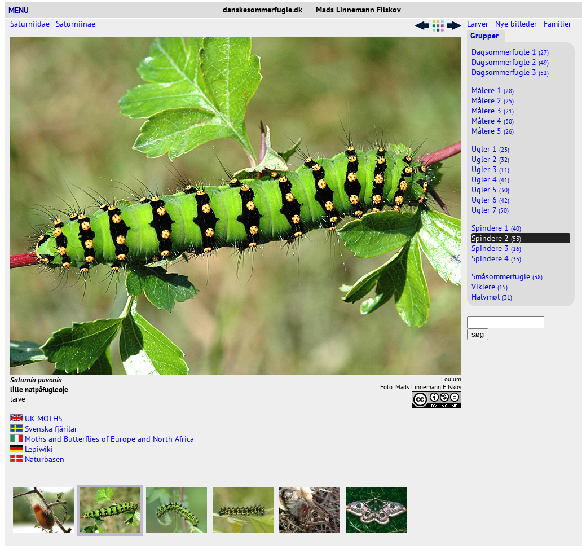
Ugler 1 (490, 149)
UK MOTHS (36, 419)
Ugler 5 (490, 189)
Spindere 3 (496, 248)
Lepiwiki (31, 449)
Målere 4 (492, 121)
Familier (559, 24)
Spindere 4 (496, 258)
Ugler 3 (490, 169)
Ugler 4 (490, 179)
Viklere (489, 287)
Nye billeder (517, 24)
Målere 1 (492, 90)
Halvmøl (491, 297)
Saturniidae (30, 24)
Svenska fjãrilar (43, 429)
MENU (23, 10)
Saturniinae (75, 24)
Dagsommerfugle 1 (510, 52)
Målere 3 (492, 110)
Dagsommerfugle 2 (510, 62)
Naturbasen (37, 459)
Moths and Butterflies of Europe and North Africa (102, 439)
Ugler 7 (490, 210)
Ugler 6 (490, 200)
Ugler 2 (490, 159)
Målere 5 (492, 131)
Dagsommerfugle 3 (510, 72)
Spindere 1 (496, 228)
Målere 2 (492, 100)
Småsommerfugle (507, 276)
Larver (479, 24)
